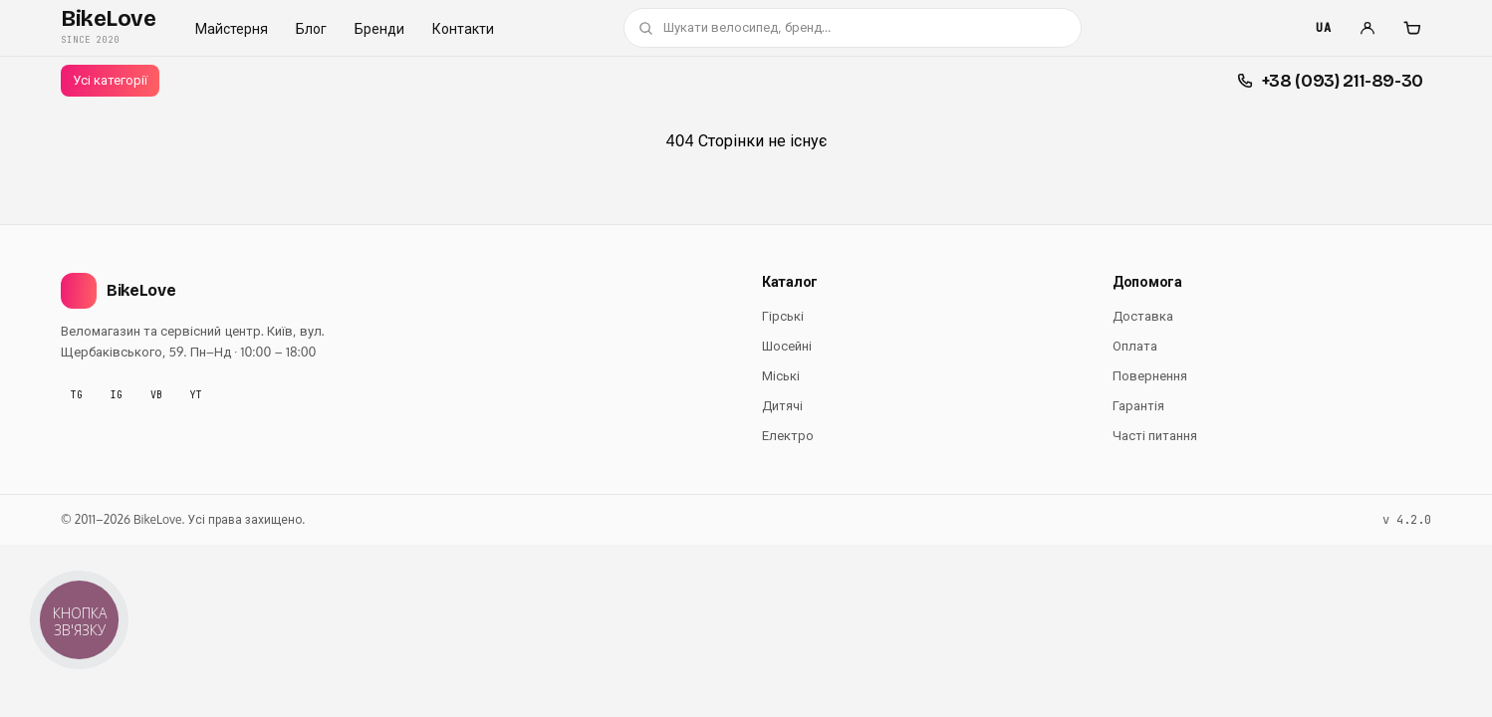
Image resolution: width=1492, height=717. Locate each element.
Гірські (783, 316)
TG (77, 394)
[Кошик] (1411, 28)
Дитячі (782, 405)
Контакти (463, 28)
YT (196, 394)
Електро (788, 435)
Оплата (1135, 346)
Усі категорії (110, 80)
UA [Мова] (1323, 28)
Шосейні (787, 346)
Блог (311, 28)
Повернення (1150, 375)
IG (117, 394)
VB (156, 394)
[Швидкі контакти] (1330, 81)
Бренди (379, 28)
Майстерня (231, 28)
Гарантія (1138, 405)
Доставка (1143, 316)
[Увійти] (1367, 28)
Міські (781, 375)
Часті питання (1155, 435)
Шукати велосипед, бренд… (734, 27)
